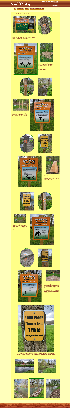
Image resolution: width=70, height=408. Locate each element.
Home (15, 8)
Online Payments (40, 8)
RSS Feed (40, 404)
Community (27, 8)
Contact (35, 8)
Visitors (31, 8)
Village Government (20, 8)
